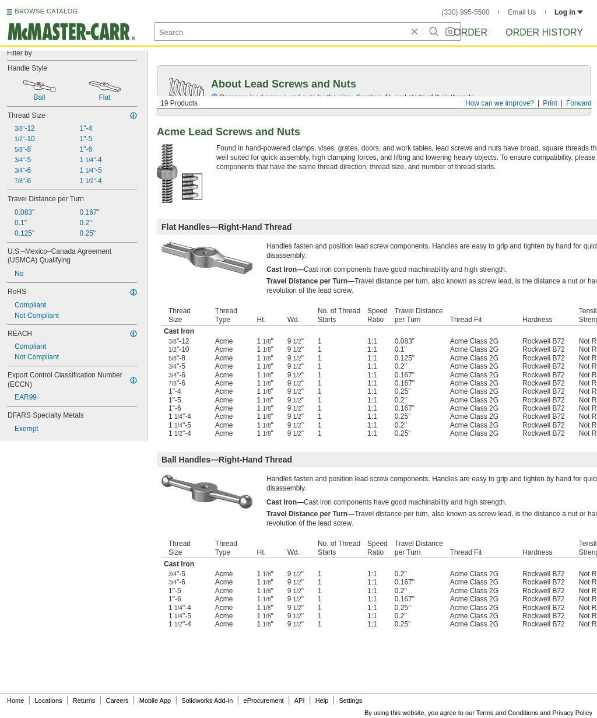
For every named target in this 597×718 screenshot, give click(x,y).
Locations (48, 700)
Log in (568, 12)
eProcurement (264, 700)
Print (550, 103)
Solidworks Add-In (207, 700)
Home (15, 700)
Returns (84, 700)
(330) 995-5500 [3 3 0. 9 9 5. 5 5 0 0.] (466, 12)
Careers (117, 700)
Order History (544, 32)
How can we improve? (499, 103)
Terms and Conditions (507, 712)
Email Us (522, 12)
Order (470, 32)
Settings (350, 700)
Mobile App (155, 700)
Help (322, 700)
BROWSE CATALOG (46, 11)
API (299, 700)
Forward (579, 103)
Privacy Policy (572, 712)
